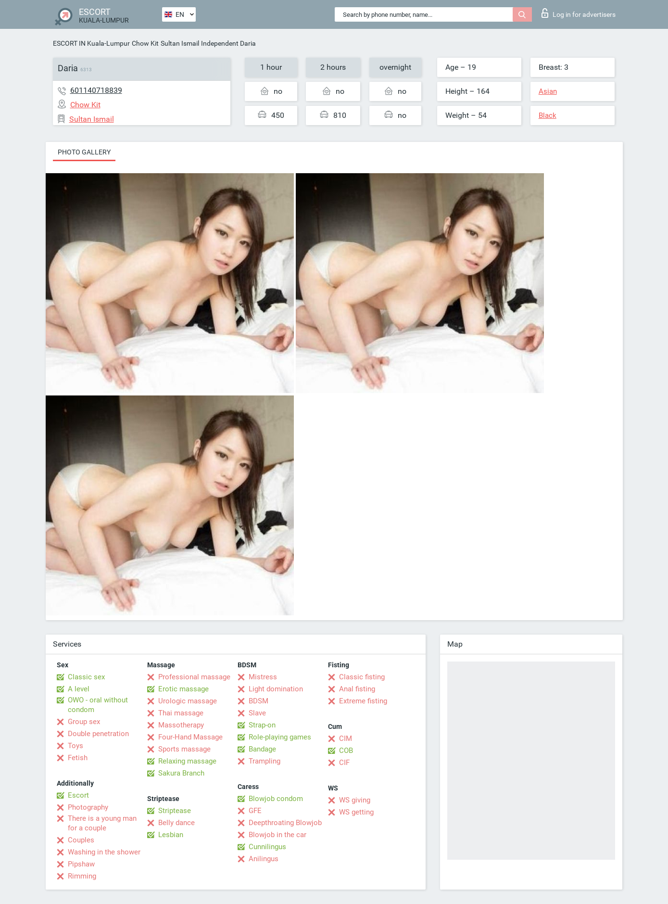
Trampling (264, 761)
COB (346, 750)
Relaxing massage (187, 761)
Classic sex (86, 677)
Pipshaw (81, 864)
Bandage (262, 749)
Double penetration (98, 733)
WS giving (354, 800)
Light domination (276, 689)
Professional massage (194, 677)
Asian (548, 91)
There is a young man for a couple (102, 823)
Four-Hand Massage (190, 737)
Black (547, 115)
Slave (257, 713)
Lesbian (170, 834)
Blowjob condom (276, 798)
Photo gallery (84, 152)
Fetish (78, 757)
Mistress (263, 677)
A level (78, 689)
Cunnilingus (267, 846)
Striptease (174, 810)
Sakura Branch (181, 773)
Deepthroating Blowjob (285, 822)
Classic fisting (362, 677)
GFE (255, 810)
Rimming (82, 876)
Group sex (84, 721)
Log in (579, 13)
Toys (75, 745)
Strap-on (262, 725)
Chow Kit (145, 43)
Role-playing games (280, 737)
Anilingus (263, 858)
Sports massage (184, 749)
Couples (81, 840)
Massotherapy (181, 725)
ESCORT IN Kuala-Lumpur (91, 43)
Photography (88, 807)
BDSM (258, 701)
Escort (78, 795)
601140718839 (96, 90)
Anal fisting (357, 689)
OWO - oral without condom (98, 705)
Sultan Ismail (180, 43)
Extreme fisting (363, 701)
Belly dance (176, 822)
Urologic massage (187, 701)
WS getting (356, 812)
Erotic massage (183, 689)
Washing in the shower (104, 852)
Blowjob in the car (277, 834)
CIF (344, 762)
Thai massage (180, 713)
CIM (345, 738)
